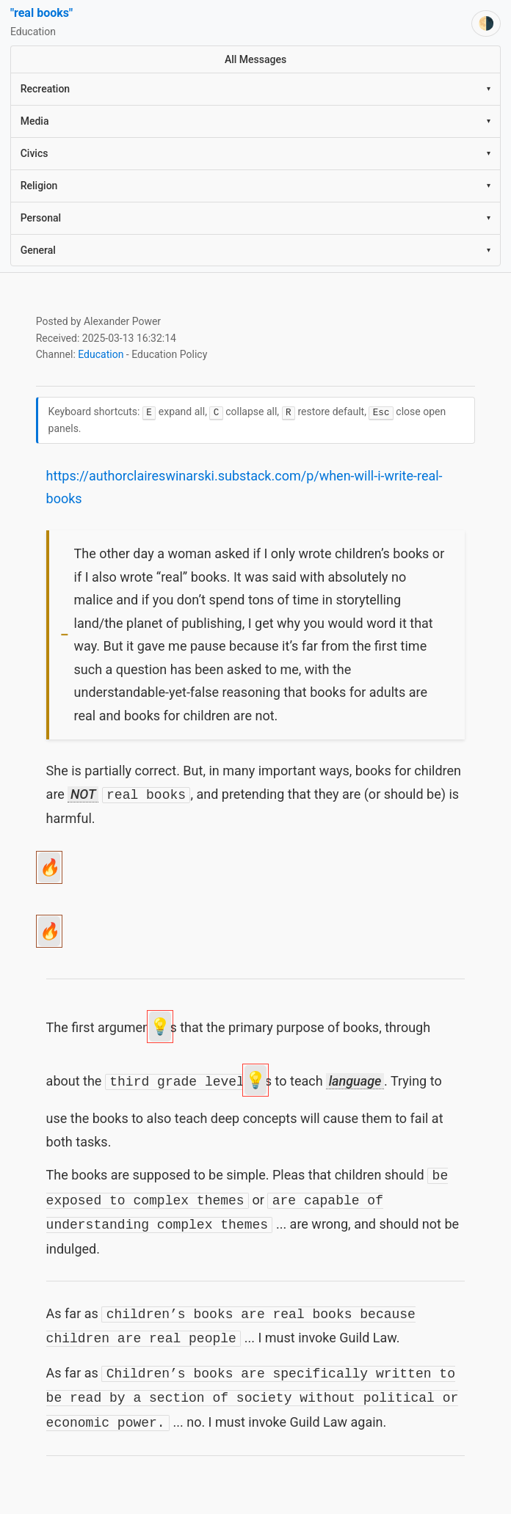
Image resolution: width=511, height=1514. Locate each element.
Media (256, 121)
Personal (256, 218)
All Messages (255, 59)
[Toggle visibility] (64, 636)
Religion (256, 185)
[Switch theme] (486, 23)
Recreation (256, 89)
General (256, 250)
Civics (256, 153)
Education (100, 354)
